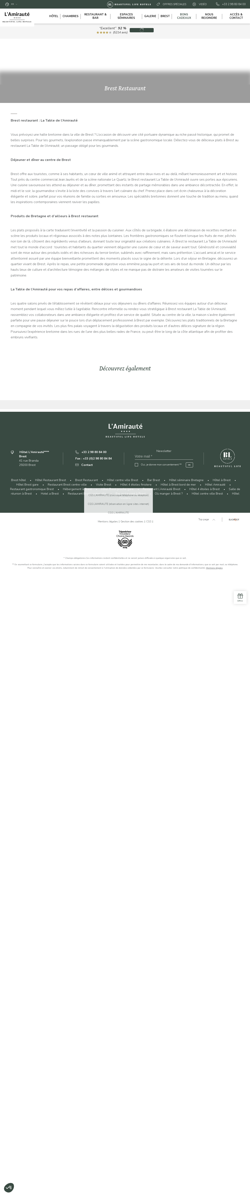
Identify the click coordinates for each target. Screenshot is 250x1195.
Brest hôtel (18, 1100)
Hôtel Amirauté (215, 1104)
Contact (84, 1084)
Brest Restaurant (86, 1100)
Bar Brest (153, 1100)
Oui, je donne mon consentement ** (161, 1084)
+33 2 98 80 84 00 (231, 4)
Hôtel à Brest (222, 1100)
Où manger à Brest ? (169, 1113)
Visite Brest (103, 1104)
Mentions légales (214, 1187)
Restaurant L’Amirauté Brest (161, 1109)
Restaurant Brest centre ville (87, 1113)
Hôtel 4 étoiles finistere (136, 1104)
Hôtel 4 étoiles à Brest (204, 1109)
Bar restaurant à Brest (131, 1113)
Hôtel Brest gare (27, 1104)
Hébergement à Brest (77, 1109)
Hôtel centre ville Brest (122, 1100)
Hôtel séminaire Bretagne (186, 1100)
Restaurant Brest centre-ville (67, 1104)
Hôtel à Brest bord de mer (178, 1104)
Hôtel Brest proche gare (117, 1109)
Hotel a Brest (50, 1113)
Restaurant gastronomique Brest (32, 1109)
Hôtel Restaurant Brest (50, 1100)
